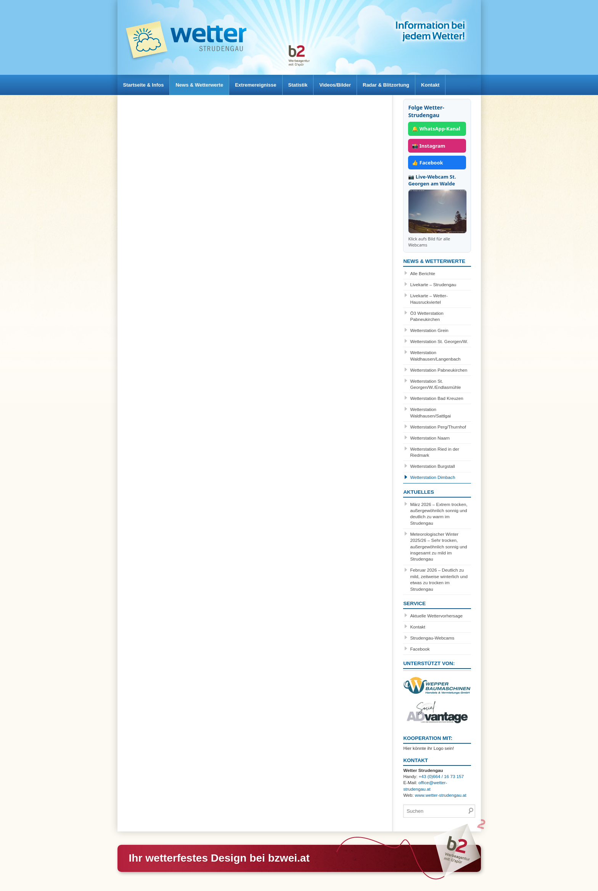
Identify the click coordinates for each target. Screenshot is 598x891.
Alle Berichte (422, 273)
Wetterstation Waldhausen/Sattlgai (430, 412)
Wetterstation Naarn (430, 437)
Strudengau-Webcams (432, 637)
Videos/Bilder (352, 85)
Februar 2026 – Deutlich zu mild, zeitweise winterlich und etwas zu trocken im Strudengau (439, 579)
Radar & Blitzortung (407, 85)
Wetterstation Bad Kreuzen (436, 398)
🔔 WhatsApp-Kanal (436, 128)
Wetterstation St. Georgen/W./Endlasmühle (435, 384)
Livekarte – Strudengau (433, 284)
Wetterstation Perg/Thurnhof (438, 426)
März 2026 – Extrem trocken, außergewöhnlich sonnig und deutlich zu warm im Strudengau (438, 513)
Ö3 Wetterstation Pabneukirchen (426, 316)
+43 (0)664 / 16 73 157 (441, 776)
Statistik (311, 85)
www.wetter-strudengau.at (440, 795)
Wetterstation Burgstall (432, 466)
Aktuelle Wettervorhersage (436, 615)
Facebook (419, 648)
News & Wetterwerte (205, 85)
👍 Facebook (427, 162)
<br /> (254, 190)
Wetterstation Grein (429, 330)
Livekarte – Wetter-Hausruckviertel (429, 298)
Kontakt (455, 85)
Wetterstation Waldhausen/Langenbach (435, 355)
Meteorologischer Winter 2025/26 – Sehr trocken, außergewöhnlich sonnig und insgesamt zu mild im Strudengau (438, 547)
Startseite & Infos (145, 85)
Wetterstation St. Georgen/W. (439, 341)
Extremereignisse (265, 85)
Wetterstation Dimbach (432, 477)
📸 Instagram (428, 145)
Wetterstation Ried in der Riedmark (434, 452)
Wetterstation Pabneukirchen (438, 369)
